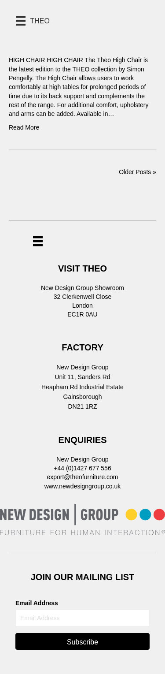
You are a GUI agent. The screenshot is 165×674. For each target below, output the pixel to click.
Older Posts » (137, 171)
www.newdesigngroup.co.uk (82, 486)
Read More (24, 127)
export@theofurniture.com (82, 476)
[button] (82, 641)
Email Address (36, 603)
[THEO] (33, 21)
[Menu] (38, 241)
